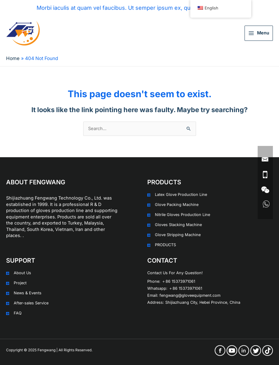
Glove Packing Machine (177, 204)
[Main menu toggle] (259, 33)
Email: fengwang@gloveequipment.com (183, 295)
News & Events (27, 293)
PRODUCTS (165, 245)
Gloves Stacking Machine (178, 224)
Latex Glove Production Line (181, 194)
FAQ (18, 313)
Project (20, 283)
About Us (22, 273)
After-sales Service (31, 303)
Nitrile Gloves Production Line (182, 214)
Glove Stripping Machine (178, 234)
